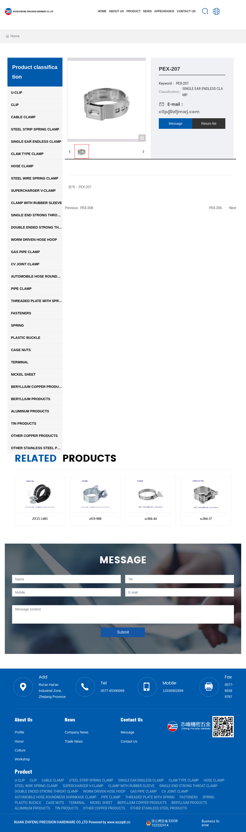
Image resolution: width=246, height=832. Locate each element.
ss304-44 (151, 519)
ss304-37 (206, 519)
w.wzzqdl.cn (121, 822)
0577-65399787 (229, 691)
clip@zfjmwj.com (179, 111)
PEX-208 (86, 208)
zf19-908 (95, 519)
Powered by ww (100, 822)
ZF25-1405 (40, 519)
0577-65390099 (112, 691)
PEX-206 (215, 208)
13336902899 (173, 691)
